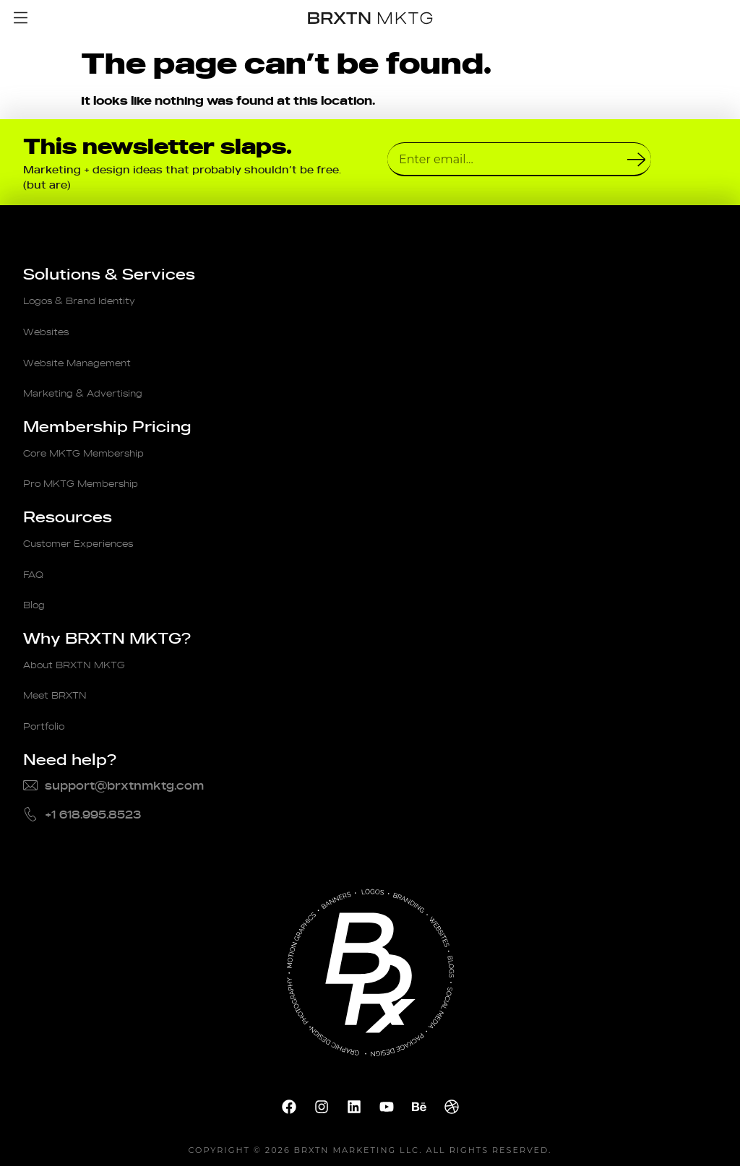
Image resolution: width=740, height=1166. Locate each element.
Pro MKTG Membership (93, 472)
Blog (36, 587)
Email (404, 136)
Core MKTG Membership (97, 443)
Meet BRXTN (61, 674)
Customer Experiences (91, 529)
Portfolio (48, 703)
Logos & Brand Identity (91, 300)
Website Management (89, 357)
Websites (51, 328)
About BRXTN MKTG (85, 645)
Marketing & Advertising (96, 386)
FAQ (35, 558)
